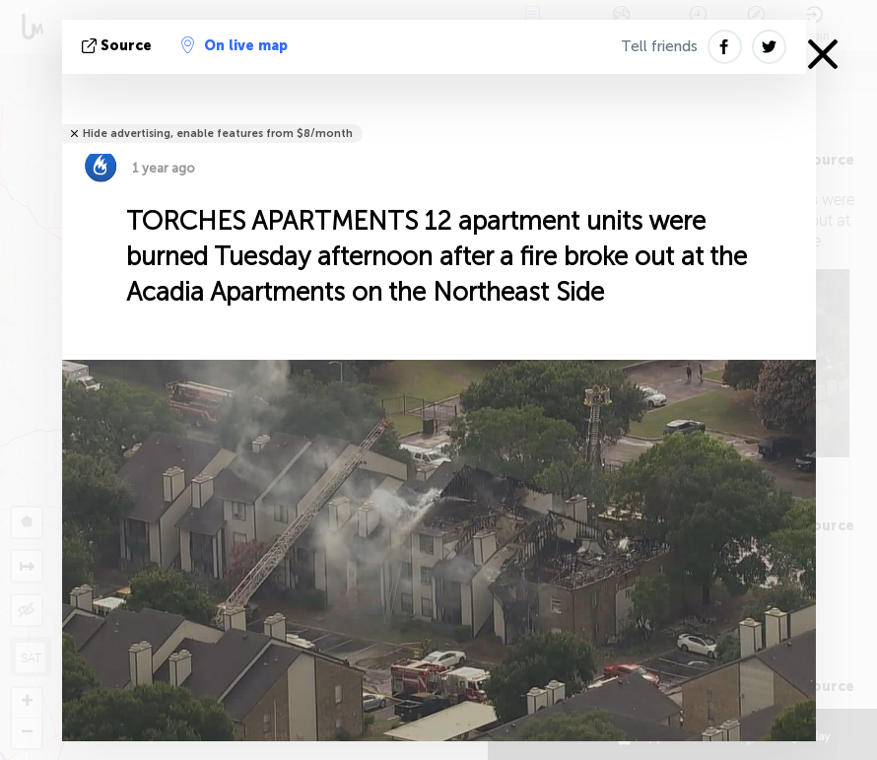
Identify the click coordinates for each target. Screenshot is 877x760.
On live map (234, 45)
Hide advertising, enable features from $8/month (218, 133)
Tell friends (659, 46)
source (119, 45)
